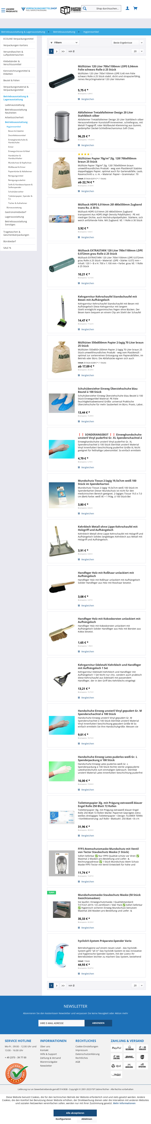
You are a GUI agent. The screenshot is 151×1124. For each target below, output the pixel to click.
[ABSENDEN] (98, 1023)
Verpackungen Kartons (15, 45)
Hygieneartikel (14, 126)
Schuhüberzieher (16, 191)
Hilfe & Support (48, 1054)
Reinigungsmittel (15, 175)
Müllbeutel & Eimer (16, 167)
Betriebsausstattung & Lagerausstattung (15, 98)
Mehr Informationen (124, 1103)
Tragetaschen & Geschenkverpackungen (16, 233)
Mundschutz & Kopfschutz (19, 162)
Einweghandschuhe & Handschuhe (18, 141)
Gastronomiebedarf (15, 212)
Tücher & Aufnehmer (17, 203)
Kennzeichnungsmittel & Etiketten (16, 72)
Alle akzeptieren (75, 1112)
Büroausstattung (14, 207)
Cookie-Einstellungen (87, 1046)
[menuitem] (102, 8)
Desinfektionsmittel (17, 135)
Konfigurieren (63, 1118)
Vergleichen (86, 99)
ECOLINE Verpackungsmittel (18, 38)
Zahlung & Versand (50, 1057)
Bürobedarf (9, 241)
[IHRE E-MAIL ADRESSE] (61, 1023)
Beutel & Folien (11, 80)
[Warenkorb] (135, 8)
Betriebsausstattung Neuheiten (16, 111)
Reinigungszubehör (16, 180)
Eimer (11, 146)
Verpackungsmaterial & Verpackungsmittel (16, 88)
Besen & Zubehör (16, 131)
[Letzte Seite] (63, 51)
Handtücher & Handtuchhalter (15, 157)
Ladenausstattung (15, 104)
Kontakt (44, 1050)
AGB (78, 1061)
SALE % (7, 247)
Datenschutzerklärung (88, 1054)
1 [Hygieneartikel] (51, 51)
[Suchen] (84, 8)
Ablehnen (86, 1118)
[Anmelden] (127, 8)
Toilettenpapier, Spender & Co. (20, 197)
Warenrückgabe (48, 1061)
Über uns (45, 1046)
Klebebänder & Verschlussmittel (12, 63)
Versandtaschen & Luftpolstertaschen (13, 53)
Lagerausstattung (14, 216)
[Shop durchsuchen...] (101, 8)
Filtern (56, 42)
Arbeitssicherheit (14, 117)
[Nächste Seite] (57, 51)
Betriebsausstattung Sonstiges (16, 223)
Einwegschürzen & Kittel (19, 151)
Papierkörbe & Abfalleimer (20, 171)
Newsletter (46, 1065)
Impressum (82, 1050)
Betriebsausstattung (16, 122)
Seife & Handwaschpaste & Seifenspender (20, 186)
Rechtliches (82, 1057)
